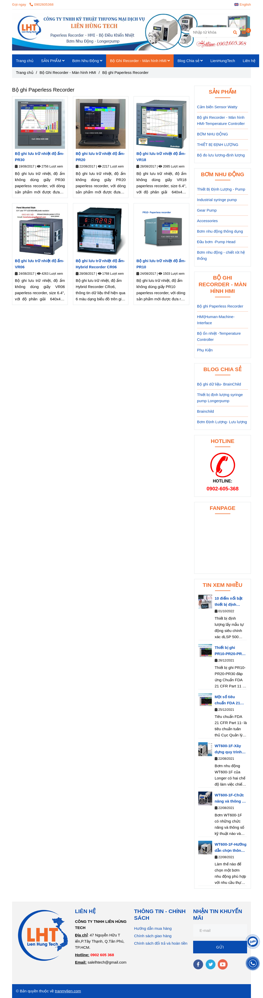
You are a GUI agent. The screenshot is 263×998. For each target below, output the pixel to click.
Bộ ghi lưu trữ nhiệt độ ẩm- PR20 (100, 156)
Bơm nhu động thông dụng (220, 231)
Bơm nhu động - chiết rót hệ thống (221, 255)
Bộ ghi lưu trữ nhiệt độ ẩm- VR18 (160, 156)
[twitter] (210, 964)
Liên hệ (249, 60)
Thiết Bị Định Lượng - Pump (221, 189)
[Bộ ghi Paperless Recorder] (131, 32)
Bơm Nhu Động (87, 60)
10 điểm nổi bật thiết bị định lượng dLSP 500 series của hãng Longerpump (229, 602)
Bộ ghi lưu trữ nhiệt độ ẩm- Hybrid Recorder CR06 (100, 264)
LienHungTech (222, 60)
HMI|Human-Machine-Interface (215, 319)
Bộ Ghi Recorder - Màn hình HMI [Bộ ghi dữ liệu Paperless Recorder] (68, 72)
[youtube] (223, 964)
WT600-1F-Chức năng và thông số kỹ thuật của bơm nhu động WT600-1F (231, 798)
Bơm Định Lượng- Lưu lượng (222, 422)
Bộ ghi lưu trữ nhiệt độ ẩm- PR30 (39, 156)
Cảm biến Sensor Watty (217, 107)
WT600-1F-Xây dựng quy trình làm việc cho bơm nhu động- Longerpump (229, 749)
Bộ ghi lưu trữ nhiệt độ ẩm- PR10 (160, 264)
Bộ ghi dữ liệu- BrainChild (219, 384)
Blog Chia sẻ (190, 60)
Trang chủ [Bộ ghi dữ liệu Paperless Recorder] (24, 72)
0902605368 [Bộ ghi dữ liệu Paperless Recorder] (41, 4)
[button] (243, 4)
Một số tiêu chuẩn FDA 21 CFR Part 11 (227, 700)
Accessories (207, 221)
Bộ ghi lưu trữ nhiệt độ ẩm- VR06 (39, 264)
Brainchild (205, 411)
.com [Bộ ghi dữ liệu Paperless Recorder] (77, 991)
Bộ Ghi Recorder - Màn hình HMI (140, 60)
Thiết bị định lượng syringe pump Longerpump (220, 397)
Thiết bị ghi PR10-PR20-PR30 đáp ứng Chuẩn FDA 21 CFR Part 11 (230, 651)
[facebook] (198, 964)
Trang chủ (24, 60)
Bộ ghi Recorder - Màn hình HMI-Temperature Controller (221, 120)
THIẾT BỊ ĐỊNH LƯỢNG (217, 144)
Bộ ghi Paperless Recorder (220, 306)
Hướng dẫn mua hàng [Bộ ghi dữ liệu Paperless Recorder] (153, 928)
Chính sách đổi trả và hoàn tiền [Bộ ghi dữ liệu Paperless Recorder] (160, 943)
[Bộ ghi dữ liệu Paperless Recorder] (246, 32)
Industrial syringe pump (217, 199)
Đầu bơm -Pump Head (216, 242)
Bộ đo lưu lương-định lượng (221, 155)
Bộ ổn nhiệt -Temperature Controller (219, 336)
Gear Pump (207, 210)
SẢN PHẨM (53, 60)
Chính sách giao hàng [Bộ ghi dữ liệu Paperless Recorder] (153, 936)
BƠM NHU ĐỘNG (212, 134)
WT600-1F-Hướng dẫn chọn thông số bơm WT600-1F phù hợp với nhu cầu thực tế (231, 848)
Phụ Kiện (205, 350)
